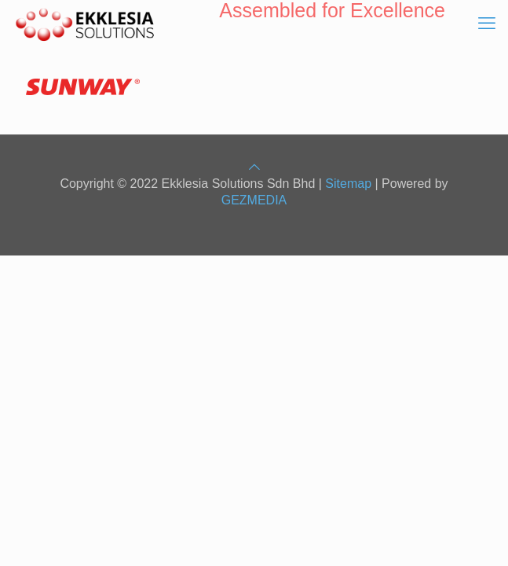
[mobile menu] (486, 23)
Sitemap (348, 183)
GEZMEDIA (254, 200)
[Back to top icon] (254, 167)
